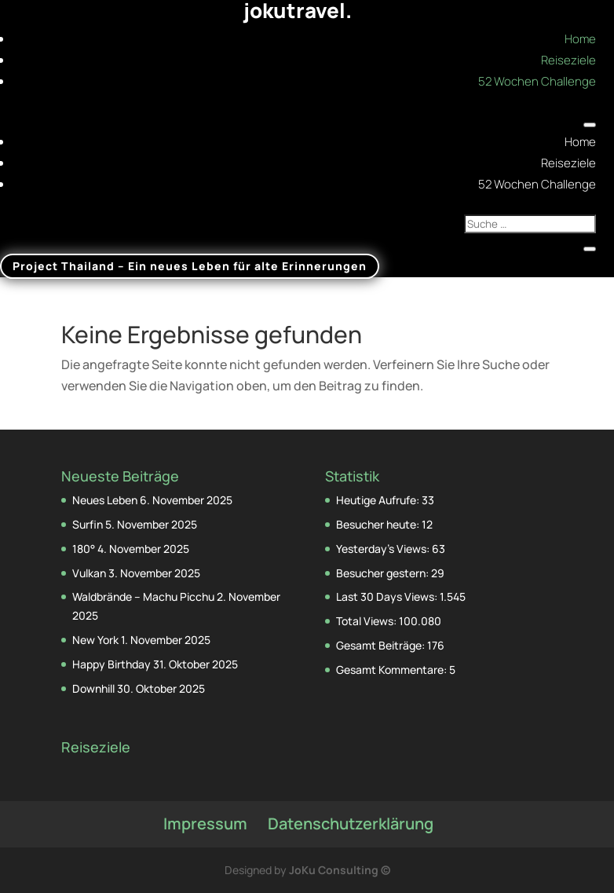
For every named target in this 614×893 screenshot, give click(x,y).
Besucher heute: (379, 524)
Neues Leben (104, 499)
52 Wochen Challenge (537, 81)
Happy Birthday (111, 664)
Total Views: (367, 620)
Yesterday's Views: (384, 548)
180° (83, 548)
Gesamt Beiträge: (381, 645)
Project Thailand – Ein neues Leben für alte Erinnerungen (190, 266)
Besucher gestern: (383, 572)
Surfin (87, 524)
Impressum (205, 823)
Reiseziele (568, 60)
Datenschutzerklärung (350, 823)
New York (95, 639)
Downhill (93, 688)
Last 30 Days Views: (388, 596)
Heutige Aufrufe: (379, 499)
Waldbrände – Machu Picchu (143, 596)
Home (580, 39)
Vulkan (89, 572)
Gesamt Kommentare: (392, 669)
